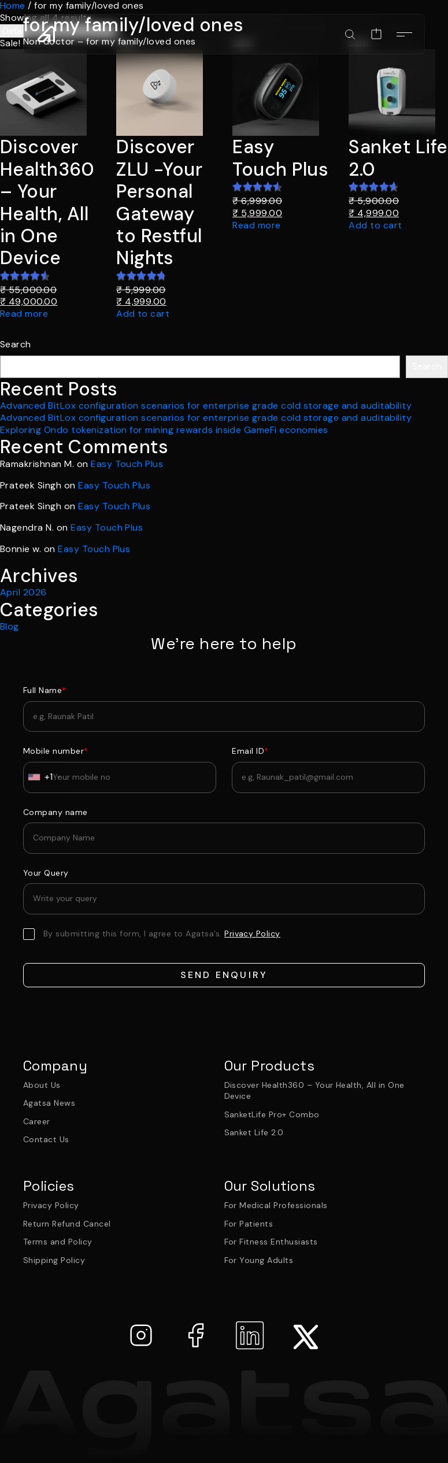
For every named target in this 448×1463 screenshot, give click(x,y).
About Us (42, 1085)
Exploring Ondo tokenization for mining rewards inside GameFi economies (164, 430)
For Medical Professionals (276, 1205)
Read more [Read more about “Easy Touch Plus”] (256, 225)
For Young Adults (259, 1260)
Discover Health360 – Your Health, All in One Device (314, 1091)
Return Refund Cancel (67, 1223)
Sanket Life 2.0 (254, 1132)
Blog (9, 626)
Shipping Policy (54, 1260)
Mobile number (55, 751)
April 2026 (23, 592)
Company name (55, 812)
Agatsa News (49, 1103)
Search (15, 344)
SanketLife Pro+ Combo (272, 1114)
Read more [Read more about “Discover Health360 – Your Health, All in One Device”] (24, 314)
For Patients (248, 1223)
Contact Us (46, 1139)
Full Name (44, 690)
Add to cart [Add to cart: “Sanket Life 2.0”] (375, 225)
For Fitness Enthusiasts (271, 1241)
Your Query (46, 873)
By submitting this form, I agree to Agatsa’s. (161, 933)
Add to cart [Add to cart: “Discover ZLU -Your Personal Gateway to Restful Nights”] (142, 314)
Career (36, 1121)
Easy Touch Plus (127, 464)
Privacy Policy (51, 1205)
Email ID (250, 751)
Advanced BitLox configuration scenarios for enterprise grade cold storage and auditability (206, 405)
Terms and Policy (57, 1241)
